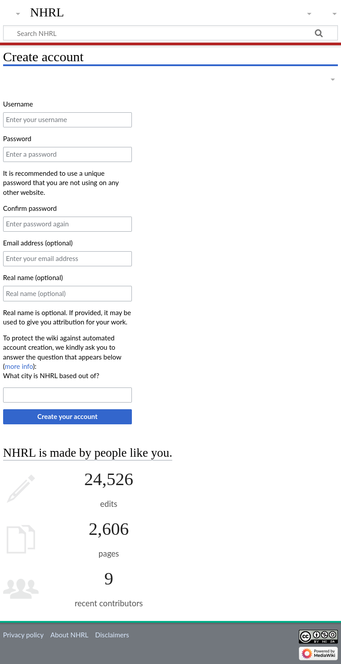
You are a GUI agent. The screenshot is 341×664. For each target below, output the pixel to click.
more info (19, 366)
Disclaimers (112, 635)
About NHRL (69, 635)
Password (17, 138)
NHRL (47, 12)
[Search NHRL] (170, 33)
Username (18, 104)
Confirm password (30, 208)
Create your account (67, 416)
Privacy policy (23, 635)
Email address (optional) (38, 243)
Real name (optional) (33, 277)
